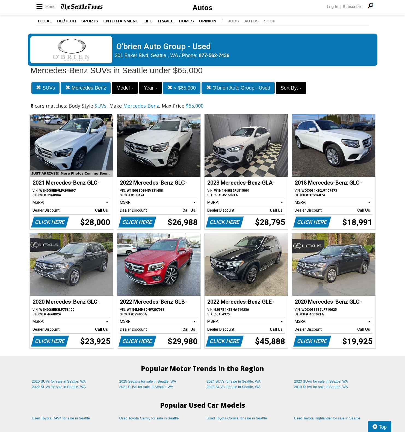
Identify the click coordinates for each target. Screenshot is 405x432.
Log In (332, 6)
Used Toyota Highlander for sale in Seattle (327, 418)
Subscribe (352, 6)
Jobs (233, 21)
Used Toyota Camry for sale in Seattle (149, 418)
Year (150, 88)
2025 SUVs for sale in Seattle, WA (59, 381)
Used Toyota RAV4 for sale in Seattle (61, 418)
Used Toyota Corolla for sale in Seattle (237, 418)
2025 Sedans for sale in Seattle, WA (147, 381)
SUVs (45, 88)
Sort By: (290, 88)
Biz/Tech (66, 21)
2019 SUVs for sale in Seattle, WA (321, 387)
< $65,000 (181, 88)
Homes (186, 21)
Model (124, 88)
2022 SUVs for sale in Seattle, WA (59, 387)
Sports (89, 21)
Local (45, 21)
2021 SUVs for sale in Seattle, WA (146, 387)
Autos (203, 8)
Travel (166, 21)
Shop (270, 21)
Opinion (207, 21)
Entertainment (121, 21)
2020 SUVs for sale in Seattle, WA (234, 387)
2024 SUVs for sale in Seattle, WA (234, 381)
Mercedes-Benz (85, 88)
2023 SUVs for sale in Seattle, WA (321, 381)
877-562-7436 (214, 55)
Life (147, 21)
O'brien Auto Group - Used (238, 88)
